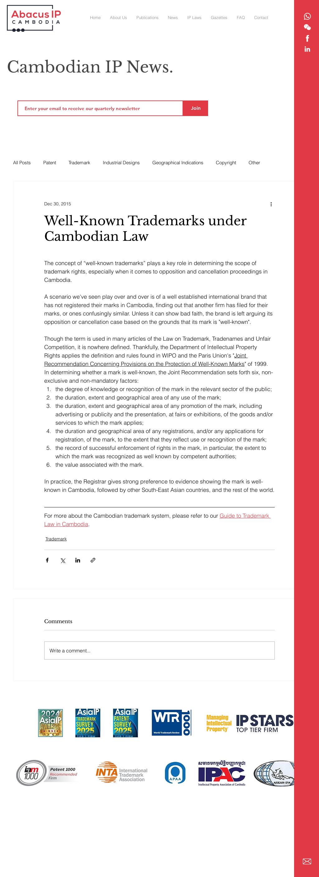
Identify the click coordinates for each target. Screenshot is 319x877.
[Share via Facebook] (47, 560)
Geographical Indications (177, 163)
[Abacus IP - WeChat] (307, 27)
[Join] (195, 108)
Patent (49, 163)
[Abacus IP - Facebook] (307, 38)
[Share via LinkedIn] (78, 560)
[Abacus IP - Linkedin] (307, 49)
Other (254, 163)
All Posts (22, 163)
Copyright (226, 163)
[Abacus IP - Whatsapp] (307, 16)
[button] (219, 17)
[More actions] (271, 204)
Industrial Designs (121, 163)
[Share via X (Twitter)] (62, 560)
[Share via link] (93, 560)
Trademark (79, 163)
